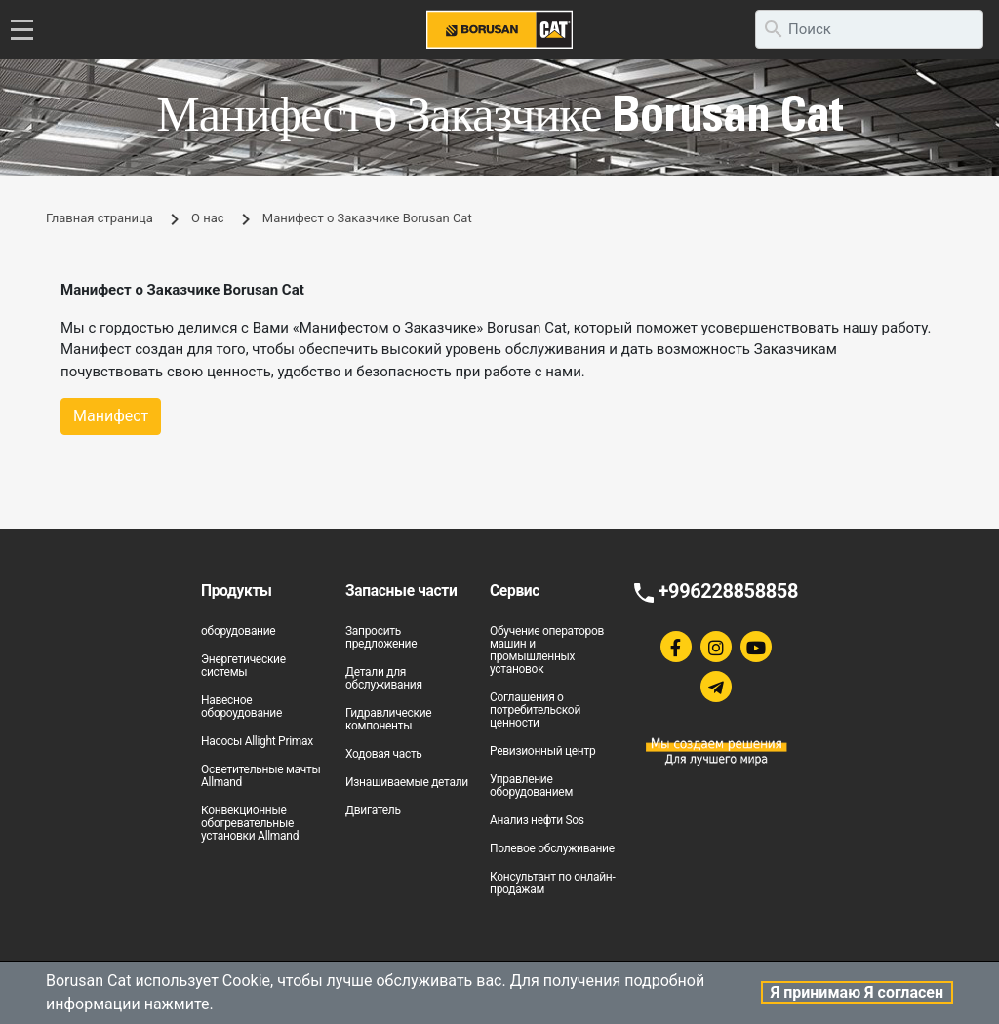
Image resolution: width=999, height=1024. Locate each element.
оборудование (238, 631)
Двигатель (373, 810)
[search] (869, 29)
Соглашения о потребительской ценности (535, 709)
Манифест (110, 416)
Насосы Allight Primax (257, 741)
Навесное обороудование (241, 706)
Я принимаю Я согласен (857, 992)
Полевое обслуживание (552, 848)
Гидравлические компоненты (388, 719)
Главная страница (99, 218)
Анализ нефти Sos (537, 820)
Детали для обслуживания (383, 678)
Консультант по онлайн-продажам (553, 883)
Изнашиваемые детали (406, 782)
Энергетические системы (243, 665)
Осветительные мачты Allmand (260, 776)
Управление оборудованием (531, 785)
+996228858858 (728, 591)
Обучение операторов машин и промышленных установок (547, 650)
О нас (207, 218)
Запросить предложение (381, 637)
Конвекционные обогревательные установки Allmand (250, 823)
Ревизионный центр (542, 751)
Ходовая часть (383, 754)
